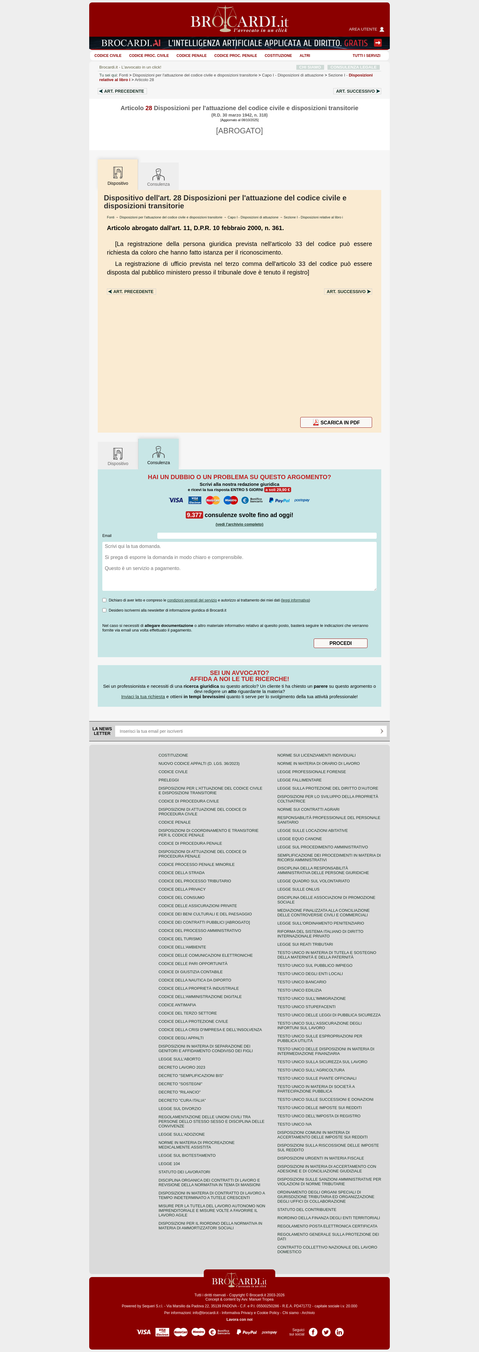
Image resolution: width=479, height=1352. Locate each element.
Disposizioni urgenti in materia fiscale (320, 1158)
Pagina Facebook (313, 1330)
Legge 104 (169, 1163)
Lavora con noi (239, 1319)
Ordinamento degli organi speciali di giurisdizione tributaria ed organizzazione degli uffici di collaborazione (325, 1197)
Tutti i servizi (366, 56)
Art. (124, 91)
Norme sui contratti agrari (308, 809)
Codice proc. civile (149, 56)
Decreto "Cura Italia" (182, 1100)
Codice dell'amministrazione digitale (200, 996)
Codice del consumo (181, 897)
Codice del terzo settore (188, 1013)
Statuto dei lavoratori (184, 1172)
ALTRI (305, 56)
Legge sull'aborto (180, 1059)
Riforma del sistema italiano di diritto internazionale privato (320, 933)
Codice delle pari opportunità (193, 963)
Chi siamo (290, 1313)
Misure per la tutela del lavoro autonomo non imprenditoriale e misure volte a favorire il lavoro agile (212, 1210)
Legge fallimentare (299, 780)
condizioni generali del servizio (192, 600)
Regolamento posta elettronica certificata (327, 1226)
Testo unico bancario (301, 982)
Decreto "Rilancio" (180, 1092)
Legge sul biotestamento (187, 1155)
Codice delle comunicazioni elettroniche (206, 955)
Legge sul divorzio (180, 1108)
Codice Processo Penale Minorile (197, 864)
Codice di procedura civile (189, 801)
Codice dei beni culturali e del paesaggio (205, 914)
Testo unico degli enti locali (310, 973)
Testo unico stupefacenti (306, 1006)
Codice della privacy (182, 889)
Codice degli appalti (181, 1038)
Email (107, 536)
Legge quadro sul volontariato (313, 881)
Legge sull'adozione (182, 1134)
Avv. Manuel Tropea (257, 1299)
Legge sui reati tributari (305, 944)
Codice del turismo (180, 939)
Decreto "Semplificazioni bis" (191, 1075)
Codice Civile (108, 56)
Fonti (123, 75)
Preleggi (169, 780)
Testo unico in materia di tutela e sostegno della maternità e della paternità (326, 954)
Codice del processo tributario (195, 881)
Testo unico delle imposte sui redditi (319, 1107)
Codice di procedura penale (190, 843)
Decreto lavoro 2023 (182, 1067)
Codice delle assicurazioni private (198, 905)
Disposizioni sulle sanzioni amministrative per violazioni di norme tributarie (329, 1181)
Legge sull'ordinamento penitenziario (320, 923)
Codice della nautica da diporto (195, 980)
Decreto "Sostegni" (180, 1084)
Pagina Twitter (326, 1330)
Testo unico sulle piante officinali (317, 1078)
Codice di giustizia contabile (191, 972)
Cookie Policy (268, 1313)
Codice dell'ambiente (182, 947)
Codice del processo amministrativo (200, 930)
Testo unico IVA (294, 1124)
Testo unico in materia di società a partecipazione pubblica (316, 1088)
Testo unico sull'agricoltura (311, 1070)
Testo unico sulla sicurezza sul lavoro (322, 1062)
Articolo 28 (144, 79)
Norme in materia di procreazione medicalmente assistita (197, 1144)
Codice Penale (192, 56)
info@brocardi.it (205, 1313)
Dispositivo (118, 456)
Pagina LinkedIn (339, 1330)
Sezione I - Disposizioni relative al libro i (313, 217)
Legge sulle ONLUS (298, 889)
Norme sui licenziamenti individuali (316, 755)
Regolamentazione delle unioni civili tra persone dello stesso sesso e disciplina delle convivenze (212, 1121)
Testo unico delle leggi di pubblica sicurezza (329, 1015)
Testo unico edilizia (299, 990)
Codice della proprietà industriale (199, 988)
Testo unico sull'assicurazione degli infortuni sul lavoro (319, 1025)
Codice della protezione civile (193, 1021)
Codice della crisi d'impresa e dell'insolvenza (210, 1029)
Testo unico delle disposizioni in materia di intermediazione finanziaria (325, 1051)
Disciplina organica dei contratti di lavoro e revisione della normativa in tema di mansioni (209, 1182)
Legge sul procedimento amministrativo (322, 847)
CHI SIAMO (310, 67)
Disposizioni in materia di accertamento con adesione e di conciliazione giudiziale (326, 1168)
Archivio (308, 1313)
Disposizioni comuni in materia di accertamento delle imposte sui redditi (322, 1134)
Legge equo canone (299, 838)
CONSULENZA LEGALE (354, 67)
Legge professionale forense (311, 771)
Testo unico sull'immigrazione (311, 998)
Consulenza (158, 177)
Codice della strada (182, 872)
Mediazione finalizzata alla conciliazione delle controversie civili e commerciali (323, 912)
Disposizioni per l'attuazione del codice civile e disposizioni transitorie (195, 75)
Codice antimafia (177, 1005)
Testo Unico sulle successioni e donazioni (325, 1099)
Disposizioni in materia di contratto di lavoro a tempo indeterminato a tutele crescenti (212, 1195)
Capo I (293, 75)
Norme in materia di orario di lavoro (318, 763)
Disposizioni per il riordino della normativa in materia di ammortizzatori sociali (210, 1225)
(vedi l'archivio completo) (239, 524)
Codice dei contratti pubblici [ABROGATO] (204, 922)
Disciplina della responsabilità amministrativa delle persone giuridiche (323, 870)
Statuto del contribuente (306, 1209)
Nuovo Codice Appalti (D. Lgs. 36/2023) (199, 763)
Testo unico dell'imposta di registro (318, 1116)
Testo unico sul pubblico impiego (315, 965)
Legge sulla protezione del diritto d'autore (327, 788)
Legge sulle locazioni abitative (312, 830)
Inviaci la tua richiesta (143, 696)
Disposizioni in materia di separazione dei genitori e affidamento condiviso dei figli (206, 1048)
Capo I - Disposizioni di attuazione (253, 217)
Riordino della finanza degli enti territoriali (328, 1218)
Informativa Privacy (237, 1313)
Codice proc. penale (235, 56)
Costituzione (278, 56)
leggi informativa (295, 600)
